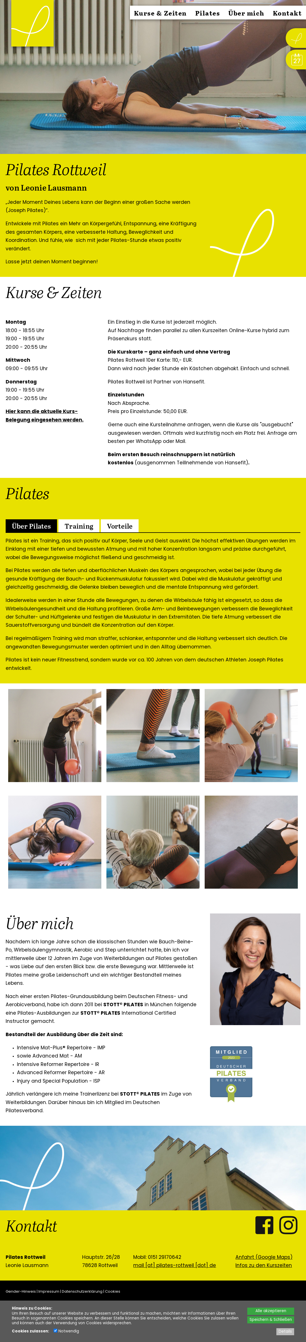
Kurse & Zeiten (160, 12)
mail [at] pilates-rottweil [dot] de (174, 1265)
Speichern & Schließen (271, 1320)
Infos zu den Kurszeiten (263, 1265)
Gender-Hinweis (21, 1292)
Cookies (112, 1292)
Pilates (207, 12)
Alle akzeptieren (270, 1311)
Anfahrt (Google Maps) (263, 1257)
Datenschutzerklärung (82, 1292)
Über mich (246, 12)
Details (285, 1332)
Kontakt (287, 12)
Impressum (48, 1292)
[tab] (31, 525)
